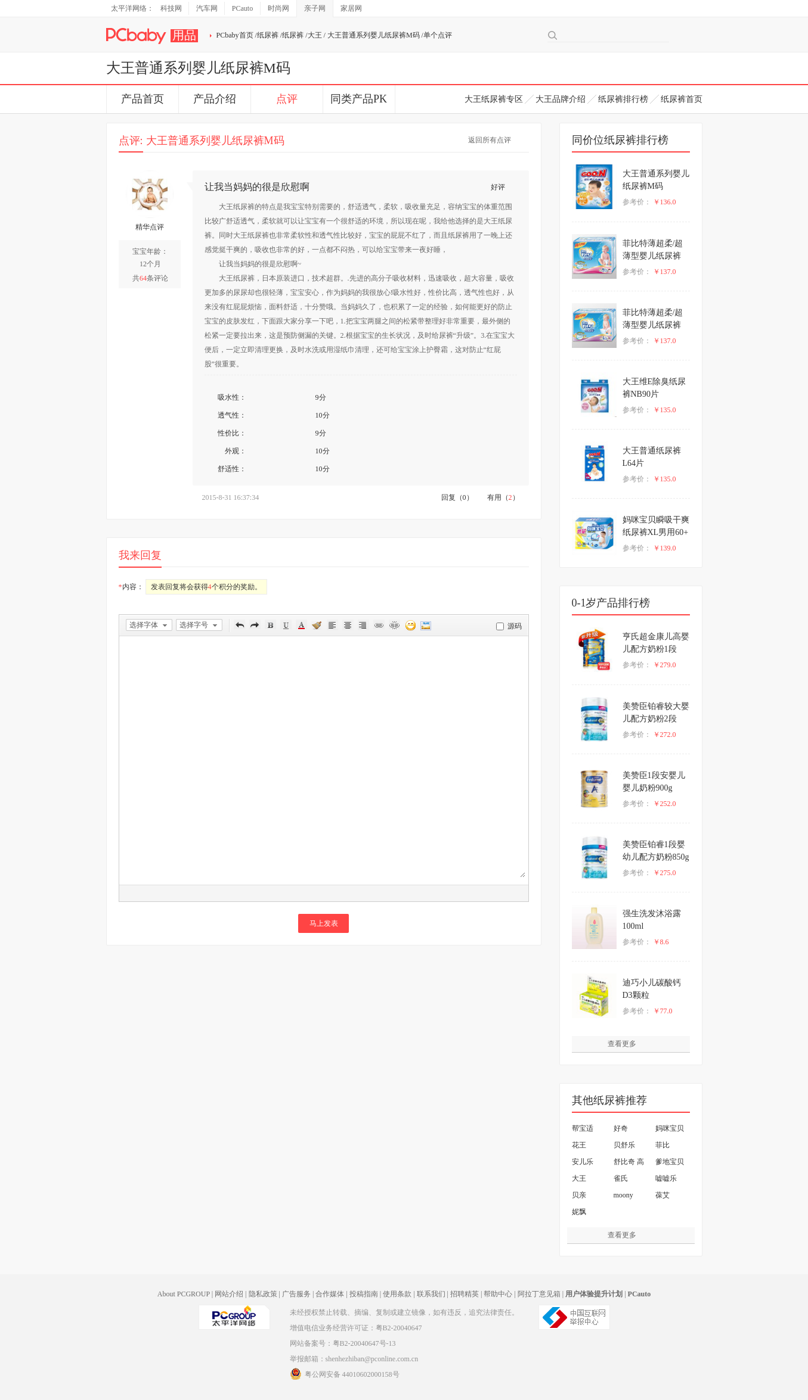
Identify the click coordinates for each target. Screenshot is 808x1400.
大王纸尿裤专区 (494, 99)
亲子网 (315, 8)
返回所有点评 (489, 140)
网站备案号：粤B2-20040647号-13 (343, 1343)
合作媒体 (329, 1294)
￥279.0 (664, 665)
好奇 (621, 1128)
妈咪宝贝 (669, 1128)
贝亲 (579, 1195)
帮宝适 (582, 1128)
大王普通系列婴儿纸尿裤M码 (374, 35)
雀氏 (621, 1178)
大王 (315, 35)
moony (623, 1195)
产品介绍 (214, 99)
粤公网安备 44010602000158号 (345, 1374)
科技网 (171, 8)
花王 (579, 1145)
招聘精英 (464, 1294)
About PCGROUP (183, 1294)
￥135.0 (664, 410)
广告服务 (296, 1294)
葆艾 (662, 1195)
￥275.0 (664, 873)
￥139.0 (664, 548)
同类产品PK (358, 99)
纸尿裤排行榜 (623, 99)
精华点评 (149, 227)
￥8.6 (661, 942)
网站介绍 (229, 1294)
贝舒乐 (624, 1145)
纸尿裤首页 (681, 99)
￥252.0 (664, 803)
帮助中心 (498, 1294)
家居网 (351, 8)
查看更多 (622, 1044)
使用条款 (397, 1294)
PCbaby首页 (234, 35)
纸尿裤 (267, 35)
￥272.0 (664, 734)
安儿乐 (582, 1162)
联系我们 (431, 1294)
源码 (514, 626)
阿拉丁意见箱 (539, 1294)
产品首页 (142, 99)
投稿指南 (363, 1294)
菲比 (662, 1145)
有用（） (503, 497)
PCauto (242, 8)
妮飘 (579, 1212)
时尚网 (278, 8)
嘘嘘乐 (666, 1178)
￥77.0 (663, 1011)
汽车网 (207, 8)
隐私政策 (263, 1294)
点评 (287, 99)
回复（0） (457, 497)
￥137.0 (664, 271)
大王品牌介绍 (560, 99)
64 (143, 278)
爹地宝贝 (669, 1162)
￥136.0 (664, 202)
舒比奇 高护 (629, 1164)
